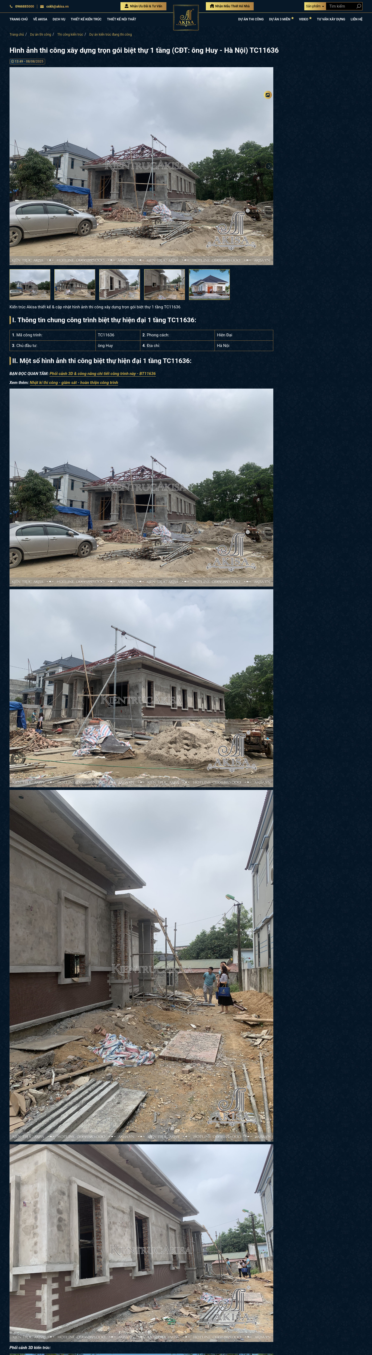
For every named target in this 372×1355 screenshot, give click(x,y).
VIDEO (305, 19)
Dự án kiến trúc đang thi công (110, 34)
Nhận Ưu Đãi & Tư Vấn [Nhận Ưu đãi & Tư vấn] (143, 6)
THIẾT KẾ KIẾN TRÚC (86, 19)
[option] (141, 166)
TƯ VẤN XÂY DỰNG (331, 19)
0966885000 (22, 6)
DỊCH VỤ (59, 19)
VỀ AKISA (40, 19)
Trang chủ (17, 34)
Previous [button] (14, 166)
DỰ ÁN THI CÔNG (251, 19)
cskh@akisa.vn (54, 6)
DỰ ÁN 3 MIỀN (281, 19)
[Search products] (357, 6)
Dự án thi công (40, 34)
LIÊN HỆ (356, 19)
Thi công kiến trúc (70, 34)
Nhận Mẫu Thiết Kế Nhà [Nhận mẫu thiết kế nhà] (230, 6)
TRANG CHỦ (19, 19)
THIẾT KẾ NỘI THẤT (121, 19)
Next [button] (269, 166)
